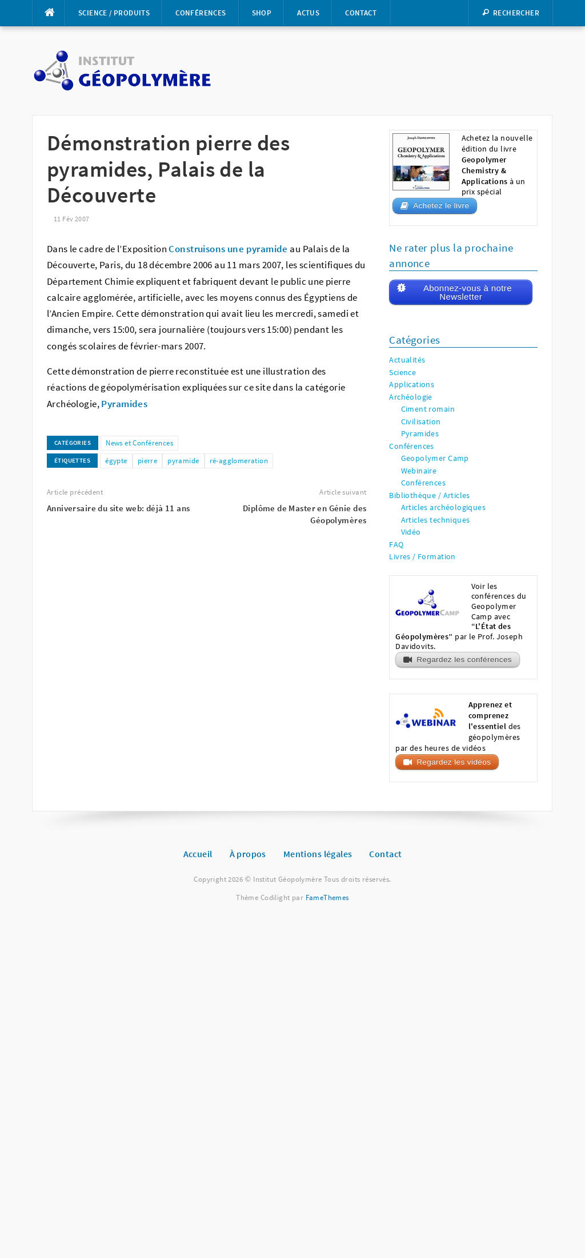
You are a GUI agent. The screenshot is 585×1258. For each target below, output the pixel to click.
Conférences (200, 13)
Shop (262, 13)
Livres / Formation (422, 557)
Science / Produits (114, 13)
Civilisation (421, 422)
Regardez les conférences (464, 659)
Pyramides (420, 434)
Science (402, 372)
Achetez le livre (441, 205)
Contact (360, 13)
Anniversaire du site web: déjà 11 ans (118, 508)
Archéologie (410, 397)
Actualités (407, 360)
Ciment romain (428, 409)
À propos (248, 853)
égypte (116, 460)
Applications (411, 384)
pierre (148, 460)
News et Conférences (139, 443)
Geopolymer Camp (435, 458)
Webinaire (419, 471)
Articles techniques (435, 520)
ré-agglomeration (239, 460)
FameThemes (327, 897)
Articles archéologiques (443, 507)
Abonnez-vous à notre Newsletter (467, 292)
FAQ (396, 545)
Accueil (198, 853)
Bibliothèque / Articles (429, 495)
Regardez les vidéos (453, 762)
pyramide (183, 460)
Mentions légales (317, 853)
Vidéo (411, 532)
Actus (308, 13)
